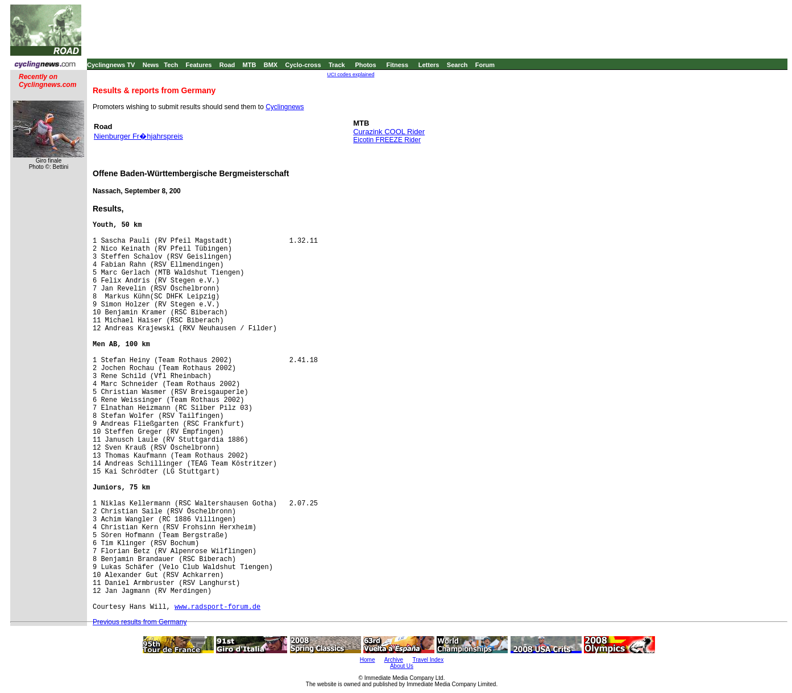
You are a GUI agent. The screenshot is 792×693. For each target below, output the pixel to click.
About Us (401, 666)
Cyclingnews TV (111, 64)
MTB (249, 64)
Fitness (397, 64)
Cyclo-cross (303, 64)
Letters (428, 64)
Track (337, 64)
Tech (171, 64)
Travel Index (428, 660)
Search (457, 64)
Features (199, 64)
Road (227, 64)
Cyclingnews (285, 107)
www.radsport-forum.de (217, 607)
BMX (270, 64)
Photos (365, 64)
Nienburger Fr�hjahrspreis (138, 136)
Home (367, 660)
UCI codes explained (350, 74)
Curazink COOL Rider (389, 131)
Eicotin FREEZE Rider (387, 140)
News (151, 64)
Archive (393, 660)
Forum (485, 64)
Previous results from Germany (139, 622)
